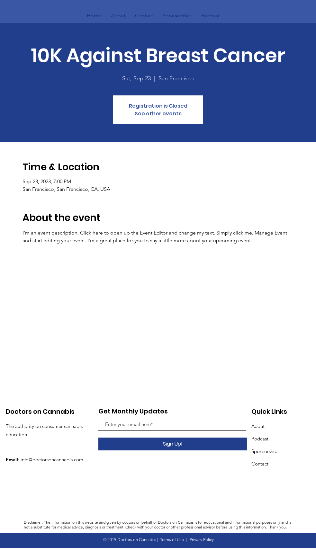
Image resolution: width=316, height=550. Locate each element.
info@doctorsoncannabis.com (52, 460)
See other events (158, 113)
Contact (259, 464)
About (258, 426)
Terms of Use (172, 539)
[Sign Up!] (172, 444)
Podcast (259, 439)
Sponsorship (264, 451)
